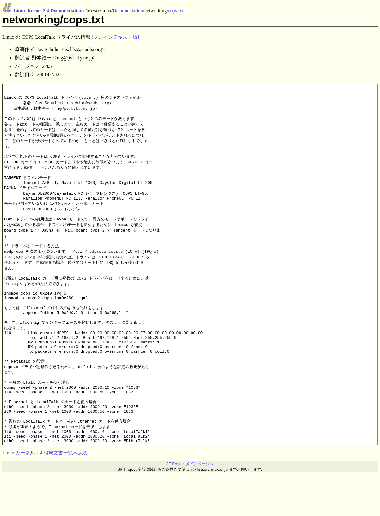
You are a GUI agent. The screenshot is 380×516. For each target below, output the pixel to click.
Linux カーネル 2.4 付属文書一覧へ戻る (45, 494)
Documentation (128, 10)
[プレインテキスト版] (115, 37)
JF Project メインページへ (190, 505)
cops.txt (176, 10)
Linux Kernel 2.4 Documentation (48, 10)
